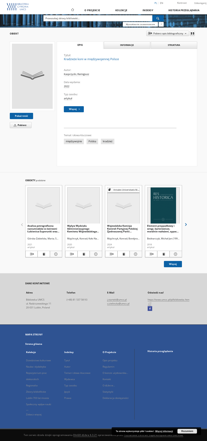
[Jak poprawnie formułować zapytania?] (161, 24)
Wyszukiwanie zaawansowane (140, 24)
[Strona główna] (72, 10)
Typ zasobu (70, 385)
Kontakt (107, 379)
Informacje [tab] (127, 44)
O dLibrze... (109, 385)
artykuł (68, 98)
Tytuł (67, 360)
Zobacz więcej (34, 414)
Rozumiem (187, 431)
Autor (67, 366)
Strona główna (33, 344)
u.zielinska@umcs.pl (118, 303)
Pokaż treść (21, 116)
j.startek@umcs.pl (117, 299)
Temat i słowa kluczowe (77, 373)
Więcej (173, 264)
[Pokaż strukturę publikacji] (123, 189)
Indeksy (148, 10)
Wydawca (69, 379)
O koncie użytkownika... (115, 373)
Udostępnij (200, 3)
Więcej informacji (164, 431)
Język (67, 391)
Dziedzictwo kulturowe (38, 360)
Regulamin (108, 366)
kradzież (107, 141)
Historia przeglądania (183, 10)
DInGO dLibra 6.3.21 (85, 435)
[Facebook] (150, 309)
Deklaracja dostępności (116, 398)
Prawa (67, 398)
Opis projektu (110, 360)
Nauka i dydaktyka (36, 366)
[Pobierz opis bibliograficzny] (32, 254)
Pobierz (19, 125)
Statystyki (108, 391)
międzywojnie (74, 141)
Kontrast (182, 3)
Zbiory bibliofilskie (36, 391)
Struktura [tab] (174, 44)
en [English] (161, 3)
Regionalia (32, 385)
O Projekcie (92, 10)
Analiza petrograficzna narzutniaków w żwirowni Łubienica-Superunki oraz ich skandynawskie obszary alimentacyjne (43, 228)
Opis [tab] (80, 45)
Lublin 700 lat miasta (37, 398)
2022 (66, 86)
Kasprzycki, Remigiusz (76, 74)
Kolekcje (121, 10)
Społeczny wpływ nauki (38, 404)
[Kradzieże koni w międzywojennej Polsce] (32, 76)
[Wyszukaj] (158, 18)
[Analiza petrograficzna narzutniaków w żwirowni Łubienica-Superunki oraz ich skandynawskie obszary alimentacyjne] (44, 205)
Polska (92, 141)
